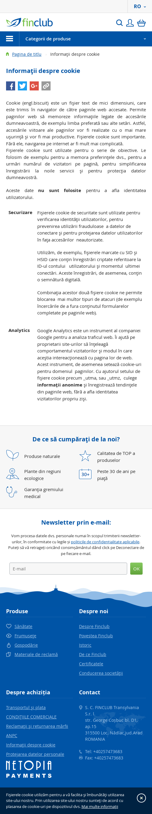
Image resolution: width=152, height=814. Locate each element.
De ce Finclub (92, 654)
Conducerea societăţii (101, 673)
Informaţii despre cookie (30, 745)
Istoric (85, 645)
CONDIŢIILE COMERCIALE (31, 717)
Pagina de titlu (26, 54)
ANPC (11, 735)
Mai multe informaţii (99, 806)
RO (140, 6)
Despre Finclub (94, 626)
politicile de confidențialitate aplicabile (105, 541)
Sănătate (23, 626)
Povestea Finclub (96, 636)
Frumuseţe (25, 636)
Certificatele (91, 664)
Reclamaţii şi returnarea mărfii (37, 726)
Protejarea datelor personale (35, 754)
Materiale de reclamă (36, 654)
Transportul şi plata (26, 707)
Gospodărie (26, 645)
